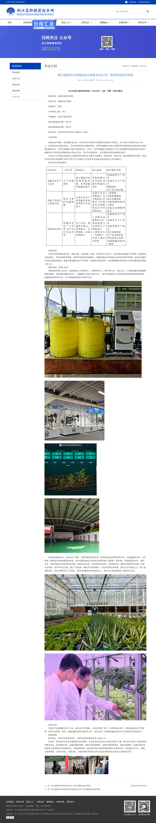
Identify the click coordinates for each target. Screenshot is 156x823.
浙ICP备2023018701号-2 (36, 810)
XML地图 (50, 810)
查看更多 (10, 817)
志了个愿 (18, 814)
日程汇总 (16, 79)
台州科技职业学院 (97, 814)
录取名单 (70, 802)
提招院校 (134, 66)
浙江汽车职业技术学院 (30, 814)
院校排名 (16, 85)
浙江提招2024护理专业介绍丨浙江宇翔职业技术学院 (70, 786)
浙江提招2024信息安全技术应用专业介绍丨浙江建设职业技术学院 (75, 789)
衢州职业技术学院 (65, 814)
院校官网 (16, 91)
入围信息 (40, 802)
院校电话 (16, 72)
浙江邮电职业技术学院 (81, 814)
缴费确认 (50, 802)
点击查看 (29, 806)
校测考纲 (60, 802)
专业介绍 (16, 97)
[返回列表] (134, 786)
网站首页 (125, 66)
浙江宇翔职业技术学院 (48, 814)
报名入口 (30, 802)
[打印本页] (142, 786)
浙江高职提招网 (20, 810)
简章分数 (20, 802)
